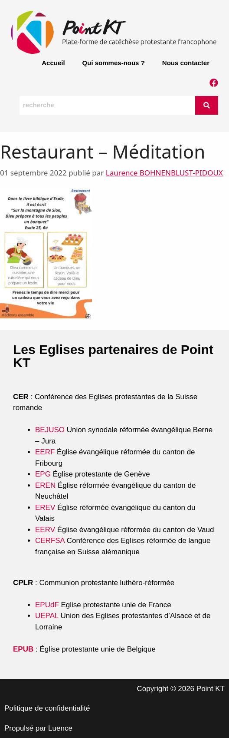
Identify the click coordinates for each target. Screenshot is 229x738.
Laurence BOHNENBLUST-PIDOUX (164, 173)
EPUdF (47, 605)
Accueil (53, 62)
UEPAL (47, 616)
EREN (45, 485)
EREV (45, 507)
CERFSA (50, 540)
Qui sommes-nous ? (113, 62)
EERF (45, 452)
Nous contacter (185, 62)
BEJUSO (51, 430)
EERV (45, 530)
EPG (43, 474)
